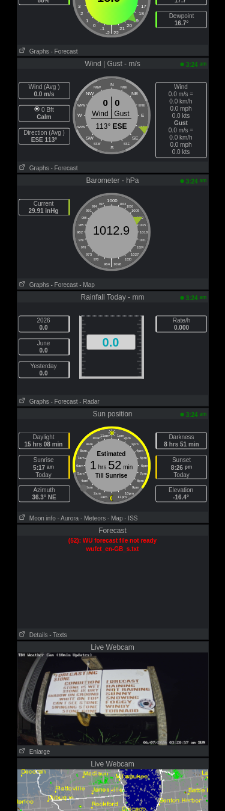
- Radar (89, 401)
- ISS (130, 518)
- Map (87, 285)
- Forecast (63, 51)
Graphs (33, 51)
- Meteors (93, 518)
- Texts (58, 635)
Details (32, 635)
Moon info (36, 518)
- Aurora (68, 518)
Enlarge (33, 751)
